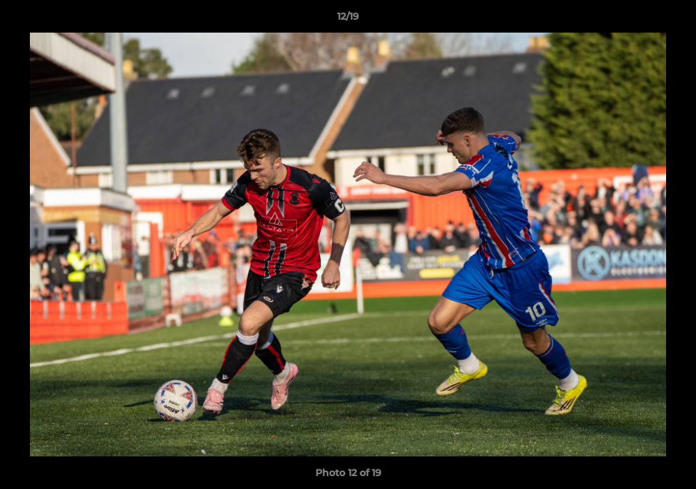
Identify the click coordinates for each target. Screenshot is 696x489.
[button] (671, 20)
